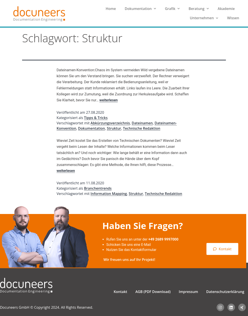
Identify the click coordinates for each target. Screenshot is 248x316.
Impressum (188, 291)
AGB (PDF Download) (152, 291)
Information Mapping (109, 193)
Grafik (172, 8)
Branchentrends (98, 188)
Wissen (233, 17)
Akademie (226, 8)
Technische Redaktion (141, 128)
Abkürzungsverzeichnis (110, 123)
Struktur (114, 128)
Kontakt (120, 291)
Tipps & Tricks (96, 117)
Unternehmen (204, 18)
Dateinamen (142, 123)
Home (111, 8)
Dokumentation (140, 8)
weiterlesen (108, 100)
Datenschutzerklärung (225, 291)
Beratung (199, 8)
